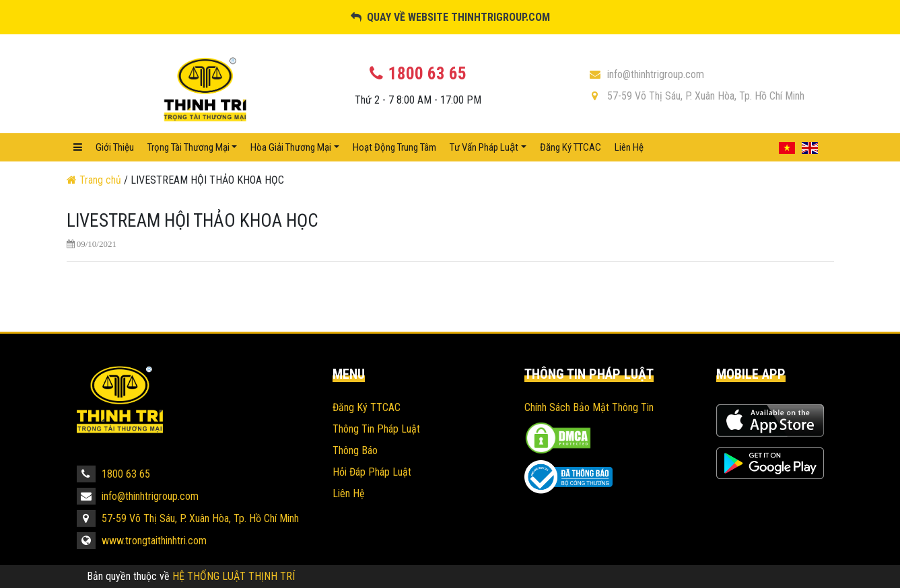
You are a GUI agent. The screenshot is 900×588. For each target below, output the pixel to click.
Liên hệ (629, 147)
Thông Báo (355, 450)
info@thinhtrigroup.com (646, 74)
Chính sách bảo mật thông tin (589, 407)
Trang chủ (95, 180)
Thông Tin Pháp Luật (376, 428)
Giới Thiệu (115, 147)
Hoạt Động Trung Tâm (394, 147)
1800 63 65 (113, 474)
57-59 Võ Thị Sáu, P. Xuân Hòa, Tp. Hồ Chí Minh (696, 95)
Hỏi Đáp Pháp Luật (372, 472)
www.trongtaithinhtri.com (142, 540)
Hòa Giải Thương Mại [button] (290, 147)
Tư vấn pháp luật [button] (484, 147)
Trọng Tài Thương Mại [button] (188, 147)
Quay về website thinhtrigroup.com (450, 17)
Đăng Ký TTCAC (570, 147)
